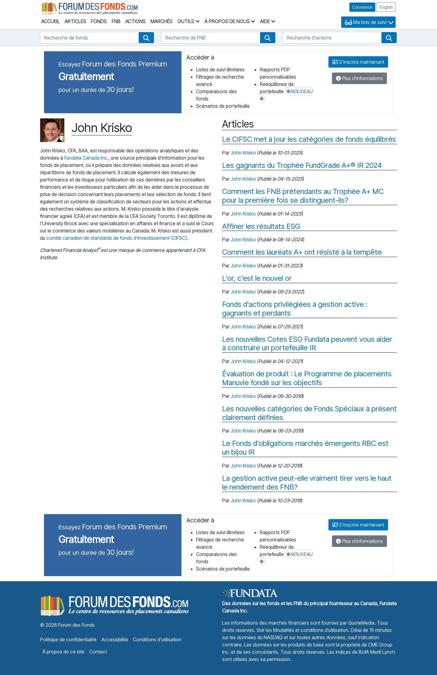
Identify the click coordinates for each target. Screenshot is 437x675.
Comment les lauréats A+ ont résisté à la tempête (302, 252)
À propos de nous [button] (230, 21)
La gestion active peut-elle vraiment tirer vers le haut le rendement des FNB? (306, 482)
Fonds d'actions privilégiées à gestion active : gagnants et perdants (294, 308)
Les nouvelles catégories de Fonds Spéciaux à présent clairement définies (309, 413)
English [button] (386, 7)
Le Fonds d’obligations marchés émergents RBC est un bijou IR (305, 447)
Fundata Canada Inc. (86, 158)
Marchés (162, 21)
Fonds (99, 21)
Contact (98, 652)
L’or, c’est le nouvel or (257, 278)
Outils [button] (189, 21)
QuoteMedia (361, 623)
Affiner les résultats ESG (261, 226)
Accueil (50, 21)
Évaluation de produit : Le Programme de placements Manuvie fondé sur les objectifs (306, 378)
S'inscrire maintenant (358, 62)
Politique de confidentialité (68, 639)
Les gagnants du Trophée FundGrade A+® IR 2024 (302, 165)
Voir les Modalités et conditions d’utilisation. (303, 630)
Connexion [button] (362, 7)
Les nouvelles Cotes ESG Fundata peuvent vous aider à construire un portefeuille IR (307, 343)
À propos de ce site (63, 652)
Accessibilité (114, 639)
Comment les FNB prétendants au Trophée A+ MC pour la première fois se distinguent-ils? (303, 196)
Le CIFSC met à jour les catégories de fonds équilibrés (309, 139)
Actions (135, 21)
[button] (146, 37)
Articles (75, 21)
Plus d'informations (359, 78)
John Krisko (243, 153)
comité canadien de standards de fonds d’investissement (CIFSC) (116, 238)
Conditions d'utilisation (157, 639)
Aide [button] (267, 21)
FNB (116, 21)
